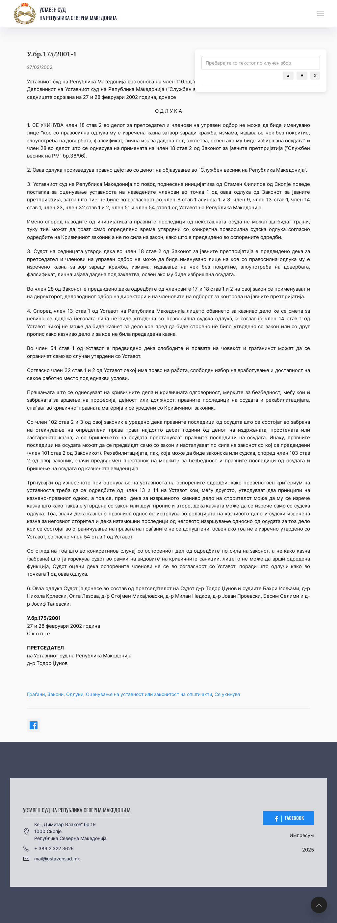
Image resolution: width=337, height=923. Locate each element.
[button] (320, 14)
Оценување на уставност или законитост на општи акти (149, 694)
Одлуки (74, 694)
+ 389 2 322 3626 (48, 848)
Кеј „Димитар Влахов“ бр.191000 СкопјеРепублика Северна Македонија (65, 831)
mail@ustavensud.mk (51, 858)
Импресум (302, 835)
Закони (55, 694)
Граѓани (36, 694)
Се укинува (227, 694)
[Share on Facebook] (33, 725)
